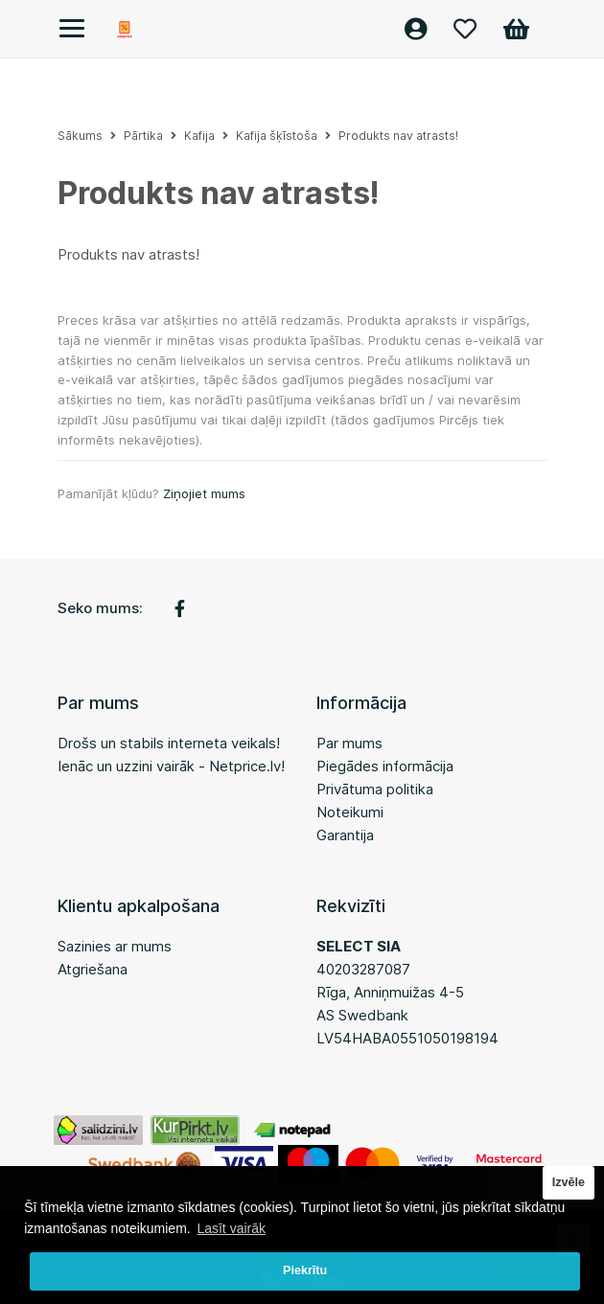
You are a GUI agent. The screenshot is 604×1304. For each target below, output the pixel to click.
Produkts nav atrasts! (398, 135)
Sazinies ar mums (115, 946)
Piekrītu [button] (305, 1270)
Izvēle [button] (568, 1182)
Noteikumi (349, 812)
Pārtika (143, 135)
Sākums (80, 135)
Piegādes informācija (384, 766)
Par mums (349, 743)
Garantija (345, 835)
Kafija (199, 135)
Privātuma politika (374, 789)
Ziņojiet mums (204, 493)
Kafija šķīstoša (276, 135)
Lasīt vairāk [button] (231, 1228)
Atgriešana (93, 969)
